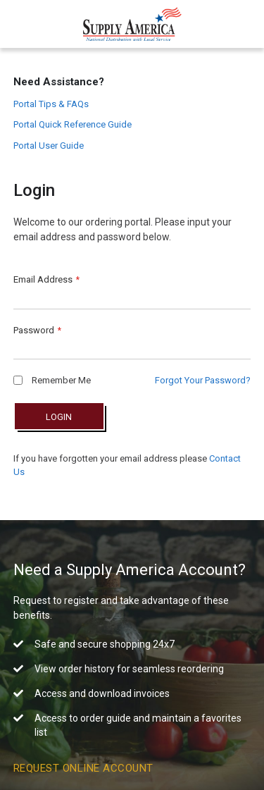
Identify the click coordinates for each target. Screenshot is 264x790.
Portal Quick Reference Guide (72, 124)
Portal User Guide (48, 145)
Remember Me (52, 380)
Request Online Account (83, 768)
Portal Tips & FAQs (51, 104)
